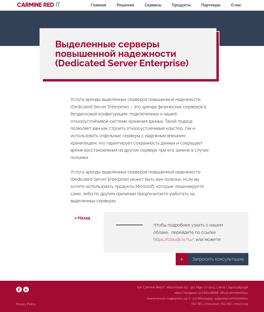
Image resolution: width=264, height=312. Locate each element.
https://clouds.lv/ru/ (173, 239)
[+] (182, 259)
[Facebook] (19, 289)
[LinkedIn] (26, 289)
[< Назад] (82, 218)
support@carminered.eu (231, 298)
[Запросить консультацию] (218, 259)
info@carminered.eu (234, 292)
